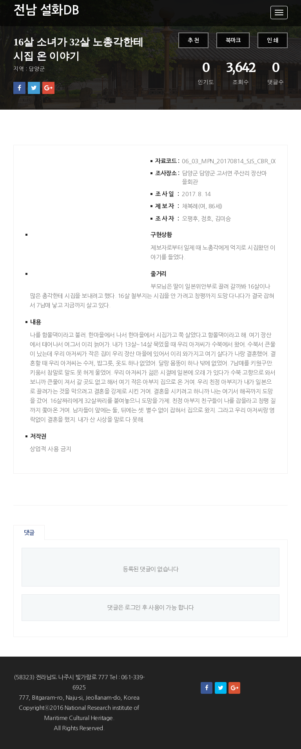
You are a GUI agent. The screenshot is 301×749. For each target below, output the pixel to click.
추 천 (193, 40)
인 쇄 (272, 40)
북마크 (233, 40)
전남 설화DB (46, 10)
